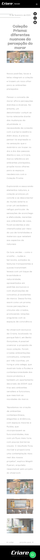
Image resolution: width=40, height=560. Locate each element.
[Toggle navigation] (36, 4)
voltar (10, 543)
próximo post (26, 543)
